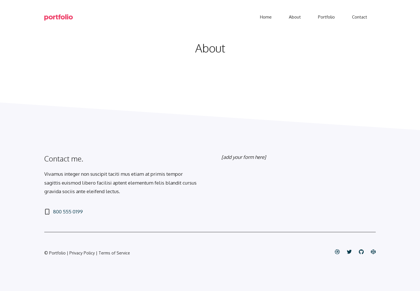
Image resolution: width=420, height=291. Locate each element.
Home (266, 17)
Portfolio (326, 17)
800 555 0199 (68, 212)
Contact (359, 17)
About (295, 17)
